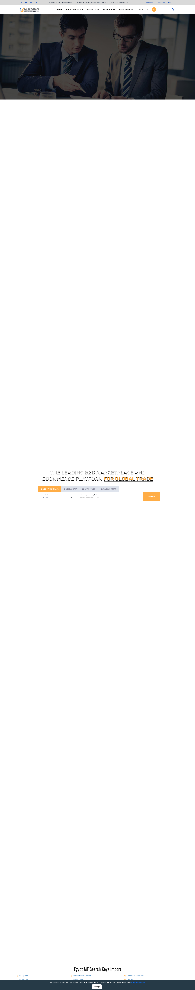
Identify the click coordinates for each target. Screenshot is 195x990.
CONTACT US (142, 9)
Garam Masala (78, 980)
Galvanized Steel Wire (135, 976)
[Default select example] (58, 498)
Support (172, 2)
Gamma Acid (24, 980)
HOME (59, 9)
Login (149, 2)
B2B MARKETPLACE (74, 9)
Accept (97, 987)
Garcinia (130, 980)
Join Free (160, 2)
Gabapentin (23, 976)
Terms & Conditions (138, 982)
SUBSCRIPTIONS (126, 9)
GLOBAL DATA (93, 9)
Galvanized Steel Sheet (82, 976)
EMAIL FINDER (109, 9)
